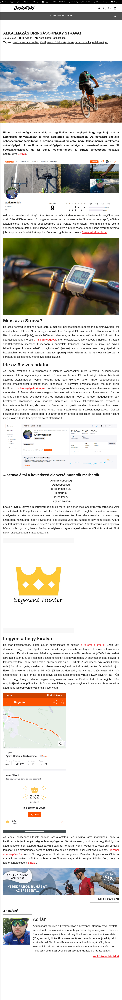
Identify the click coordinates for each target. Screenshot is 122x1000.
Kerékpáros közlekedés (53, 42)
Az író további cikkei (106, 956)
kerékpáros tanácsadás (25, 42)
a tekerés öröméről (93, 644)
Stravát (32, 862)
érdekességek (100, 42)
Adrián (28, 38)
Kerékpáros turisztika (79, 42)
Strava (22, 153)
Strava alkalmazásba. (94, 232)
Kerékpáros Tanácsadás (52, 38)
